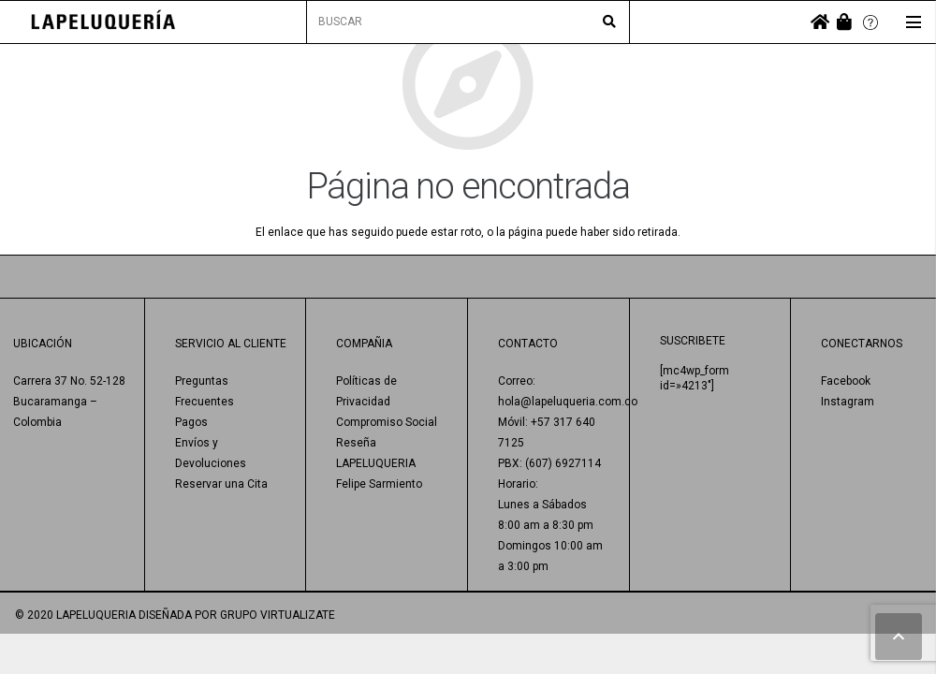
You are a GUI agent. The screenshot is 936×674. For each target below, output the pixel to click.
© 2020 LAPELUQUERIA (75, 615)
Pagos (191, 422)
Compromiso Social (386, 422)
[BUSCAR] (468, 22)
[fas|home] (820, 22)
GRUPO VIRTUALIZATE (277, 615)
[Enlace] (103, 22)
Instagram (847, 401)
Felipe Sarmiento (379, 484)
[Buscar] (609, 22)
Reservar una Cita (221, 484)
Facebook (845, 381)
